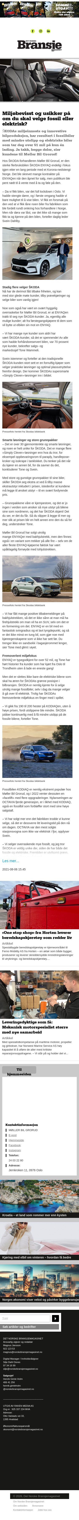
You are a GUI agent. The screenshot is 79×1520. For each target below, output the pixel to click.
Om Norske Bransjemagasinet (28, 1501)
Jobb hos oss (45, 1510)
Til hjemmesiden (19, 1071)
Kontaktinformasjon (23, 1510)
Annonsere (37, 1505)
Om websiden (20, 1505)
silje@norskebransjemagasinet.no (20, 1369)
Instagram (15, 1150)
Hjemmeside (16, 1140)
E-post (13, 1135)
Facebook (15, 1145)
